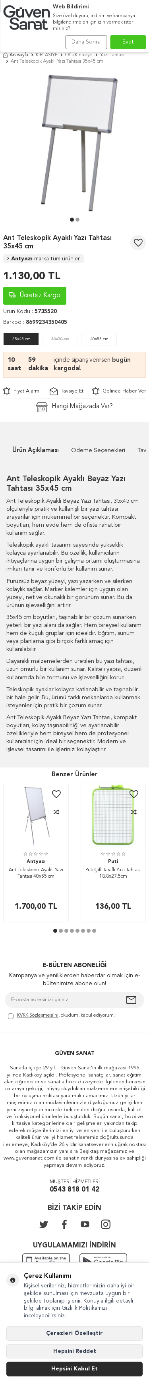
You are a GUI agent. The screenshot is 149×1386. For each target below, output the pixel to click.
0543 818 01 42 (74, 1189)
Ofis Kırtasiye (79, 55)
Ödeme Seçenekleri (98, 451)
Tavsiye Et (66, 391)
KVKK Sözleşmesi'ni (37, 1015)
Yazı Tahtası (112, 55)
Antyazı (43, 259)
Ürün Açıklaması (35, 451)
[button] (72, 220)
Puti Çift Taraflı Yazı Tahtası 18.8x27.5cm (113, 873)
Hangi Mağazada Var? (74, 407)
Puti (113, 861)
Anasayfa (15, 55)
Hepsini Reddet (74, 1351)
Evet (128, 42)
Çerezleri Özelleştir (74, 1333)
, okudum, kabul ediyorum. (61, 1016)
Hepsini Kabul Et (74, 1369)
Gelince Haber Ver (119, 391)
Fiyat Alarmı (22, 391)
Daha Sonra (86, 42)
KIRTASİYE (47, 55)
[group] (74, 142)
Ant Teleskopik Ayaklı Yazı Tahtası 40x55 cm (36, 873)
